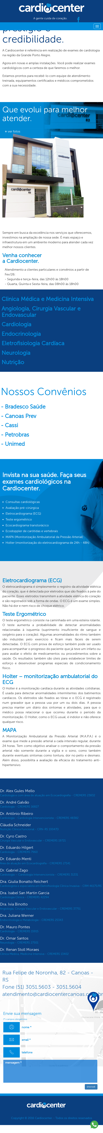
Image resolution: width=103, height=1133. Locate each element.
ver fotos (12, 131)
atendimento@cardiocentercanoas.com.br (52, 994)
